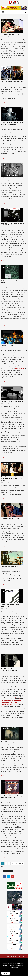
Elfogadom (6, 973)
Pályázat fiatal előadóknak (9, 566)
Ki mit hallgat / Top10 (8, 21)
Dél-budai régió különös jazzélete (12, 82)
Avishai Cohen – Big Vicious (10, 742)
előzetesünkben (20, 368)
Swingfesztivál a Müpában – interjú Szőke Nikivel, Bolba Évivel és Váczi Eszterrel (12, 478)
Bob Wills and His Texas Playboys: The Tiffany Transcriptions (13, 796)
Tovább (14, 863)
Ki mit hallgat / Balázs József (10, 34)
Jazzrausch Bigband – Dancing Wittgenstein (10, 605)
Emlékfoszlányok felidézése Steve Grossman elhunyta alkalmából (12, 669)
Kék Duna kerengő (7, 345)
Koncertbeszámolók (8, 68)
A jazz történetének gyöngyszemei (11, 782)
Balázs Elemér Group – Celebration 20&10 (12, 281)
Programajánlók (7, 463)
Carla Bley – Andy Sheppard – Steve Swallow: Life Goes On (12, 224)
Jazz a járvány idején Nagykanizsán (12, 401)
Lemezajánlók (6, 210)
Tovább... (3, 62)
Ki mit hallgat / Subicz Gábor (10, 519)
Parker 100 (4, 178)
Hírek (4, 109)
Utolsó (21, 863)
